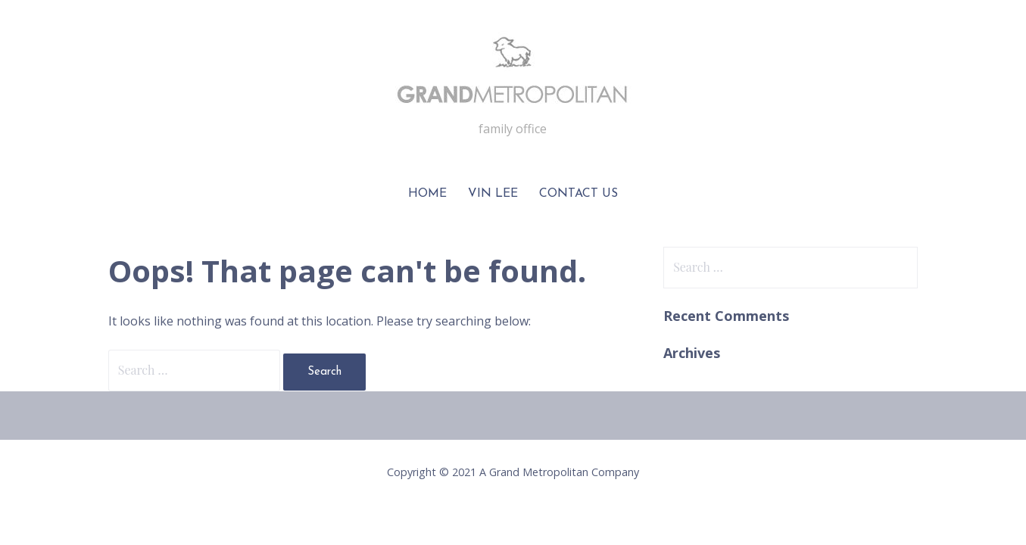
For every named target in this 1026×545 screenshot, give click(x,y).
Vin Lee (493, 194)
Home (427, 194)
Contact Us (578, 194)
